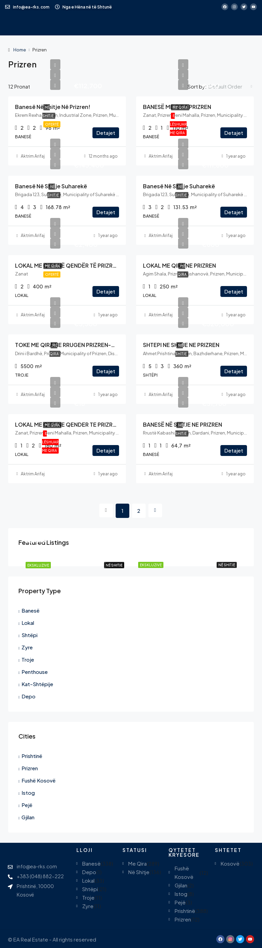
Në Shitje (226, 565)
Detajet (105, 132)
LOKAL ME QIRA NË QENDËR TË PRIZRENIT (70, 265)
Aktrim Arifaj (33, 156)
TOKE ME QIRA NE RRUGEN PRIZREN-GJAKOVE (75, 344)
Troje (27, 659)
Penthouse (34, 671)
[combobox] (230, 86)
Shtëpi (29, 635)
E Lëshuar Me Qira (178, 124)
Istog (28, 792)
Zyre (27, 647)
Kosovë (230, 863)
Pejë (26, 805)
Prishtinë (31, 756)
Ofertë (52, 124)
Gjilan (27, 817)
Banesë (30, 610)
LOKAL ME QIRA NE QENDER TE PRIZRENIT (70, 424)
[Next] (155, 510)
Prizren (29, 768)
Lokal (27, 622)
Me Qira (180, 107)
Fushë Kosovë (38, 780)
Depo (28, 696)
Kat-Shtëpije (37, 684)
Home (19, 49)
